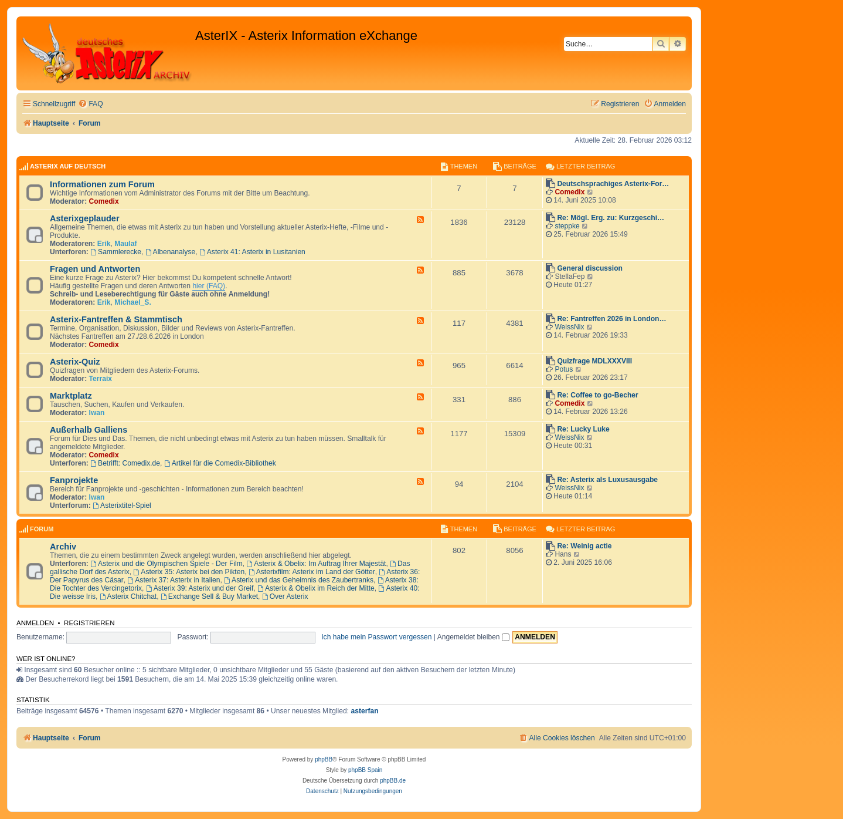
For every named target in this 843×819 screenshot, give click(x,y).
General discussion (590, 268)
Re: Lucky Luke (583, 429)
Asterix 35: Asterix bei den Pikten (189, 572)
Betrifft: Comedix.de (125, 463)
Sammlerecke (115, 252)
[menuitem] (90, 104)
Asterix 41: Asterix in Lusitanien (252, 252)
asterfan (364, 711)
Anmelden (35, 622)
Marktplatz (71, 395)
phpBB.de (393, 780)
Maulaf (125, 244)
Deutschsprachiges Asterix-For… (613, 184)
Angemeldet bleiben (473, 637)
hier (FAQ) (208, 286)
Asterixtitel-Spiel (122, 505)
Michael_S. (132, 302)
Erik (104, 244)
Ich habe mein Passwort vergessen (376, 637)
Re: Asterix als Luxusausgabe (607, 480)
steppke (567, 226)
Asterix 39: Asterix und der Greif (200, 588)
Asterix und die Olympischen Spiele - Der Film (166, 564)
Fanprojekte (74, 480)
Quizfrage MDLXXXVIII (594, 361)
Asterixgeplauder (85, 218)
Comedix (104, 201)
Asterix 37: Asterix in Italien (173, 580)
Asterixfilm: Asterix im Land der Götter (312, 572)
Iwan (97, 413)
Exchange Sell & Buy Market (209, 596)
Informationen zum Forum (102, 184)
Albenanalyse (170, 252)
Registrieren (89, 622)
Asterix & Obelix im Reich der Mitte (316, 588)
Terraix (100, 379)
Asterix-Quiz (75, 361)
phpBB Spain (365, 770)
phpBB (323, 759)
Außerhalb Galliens (88, 429)
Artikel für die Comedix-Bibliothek (220, 463)
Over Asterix (285, 596)
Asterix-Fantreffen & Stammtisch (116, 319)
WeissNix (569, 327)
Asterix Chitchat (128, 596)
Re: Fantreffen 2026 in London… (611, 319)
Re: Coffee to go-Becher (597, 395)
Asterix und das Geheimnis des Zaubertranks (298, 580)
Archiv (63, 546)
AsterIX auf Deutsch (68, 166)
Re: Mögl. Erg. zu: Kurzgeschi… (610, 218)
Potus (564, 369)
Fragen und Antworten (95, 269)
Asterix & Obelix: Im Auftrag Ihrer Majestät (316, 564)
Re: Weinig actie (584, 546)
